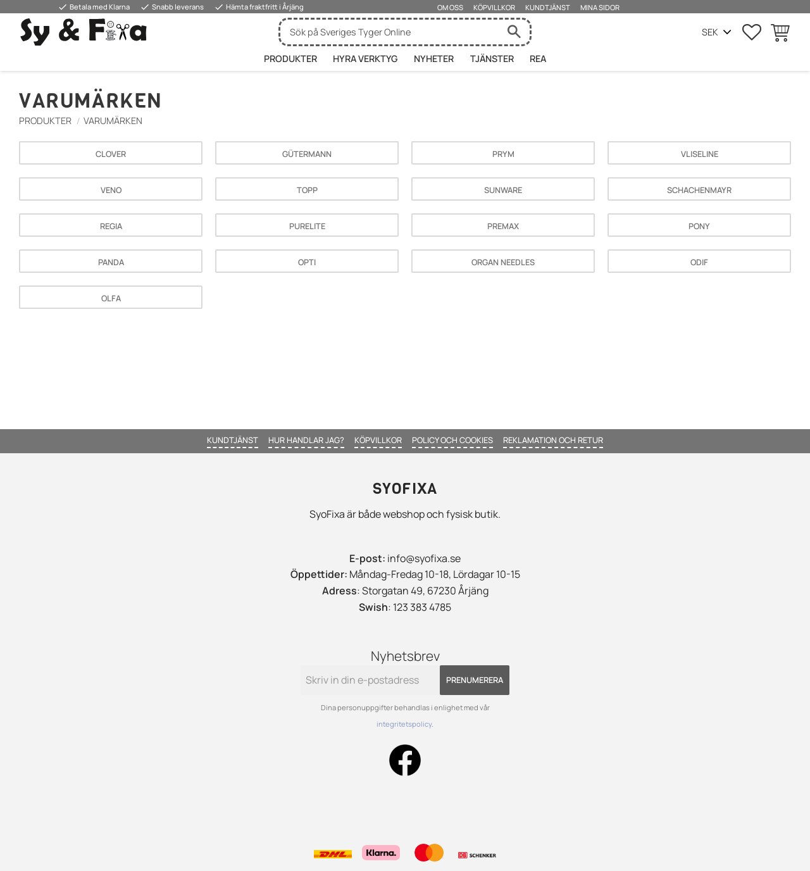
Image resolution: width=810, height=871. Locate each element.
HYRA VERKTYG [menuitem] (365, 59)
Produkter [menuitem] (290, 59)
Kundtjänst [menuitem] (547, 7)
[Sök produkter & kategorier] (389, 32)
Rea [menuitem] (538, 59)
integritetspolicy (404, 724)
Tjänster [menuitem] (492, 59)
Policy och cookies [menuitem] (452, 440)
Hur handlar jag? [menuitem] (306, 440)
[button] (751, 32)
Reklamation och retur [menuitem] (553, 440)
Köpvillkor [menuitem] (494, 7)
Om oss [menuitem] (450, 7)
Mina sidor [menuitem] (600, 7)
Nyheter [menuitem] (434, 59)
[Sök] (514, 32)
